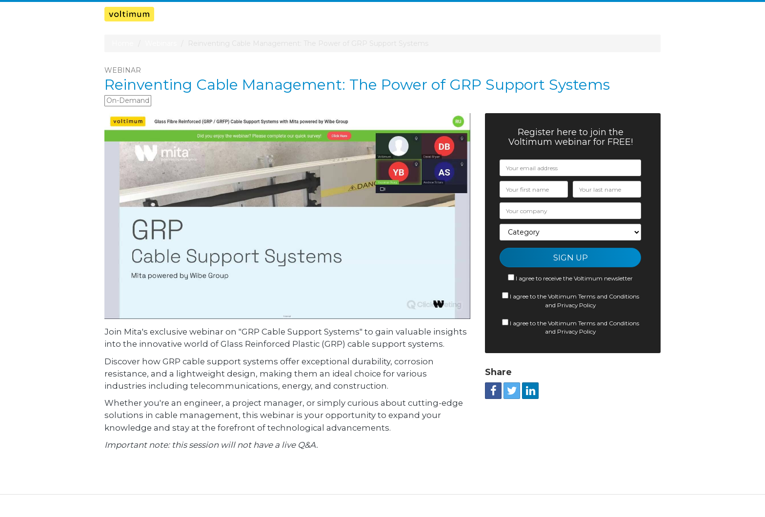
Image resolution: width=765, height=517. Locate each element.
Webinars (161, 43)
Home (123, 43)
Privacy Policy (576, 305)
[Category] (570, 232)
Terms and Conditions (608, 296)
